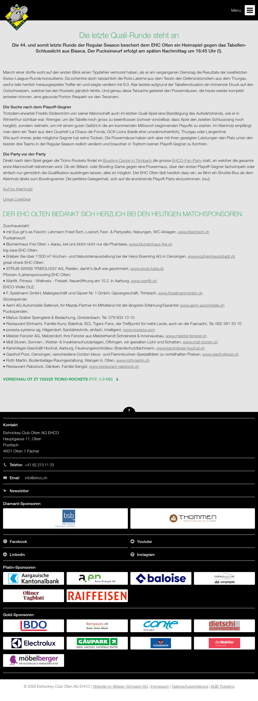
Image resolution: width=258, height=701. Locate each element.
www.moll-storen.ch (200, 342)
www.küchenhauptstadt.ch (211, 256)
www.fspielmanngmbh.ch (180, 293)
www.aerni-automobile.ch (202, 305)
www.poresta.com (139, 329)
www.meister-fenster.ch (186, 335)
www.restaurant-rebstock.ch (114, 366)
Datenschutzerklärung (190, 686)
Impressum (160, 686)
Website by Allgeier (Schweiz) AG (120, 686)
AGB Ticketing (222, 686)
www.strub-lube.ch (147, 268)
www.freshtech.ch (194, 231)
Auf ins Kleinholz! (18, 189)
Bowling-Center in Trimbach (128, 160)
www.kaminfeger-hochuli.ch (180, 348)
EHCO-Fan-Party (187, 160)
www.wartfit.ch (144, 280)
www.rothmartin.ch (133, 360)
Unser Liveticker (17, 199)
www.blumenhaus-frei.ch (151, 244)
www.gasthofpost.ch (220, 354)
